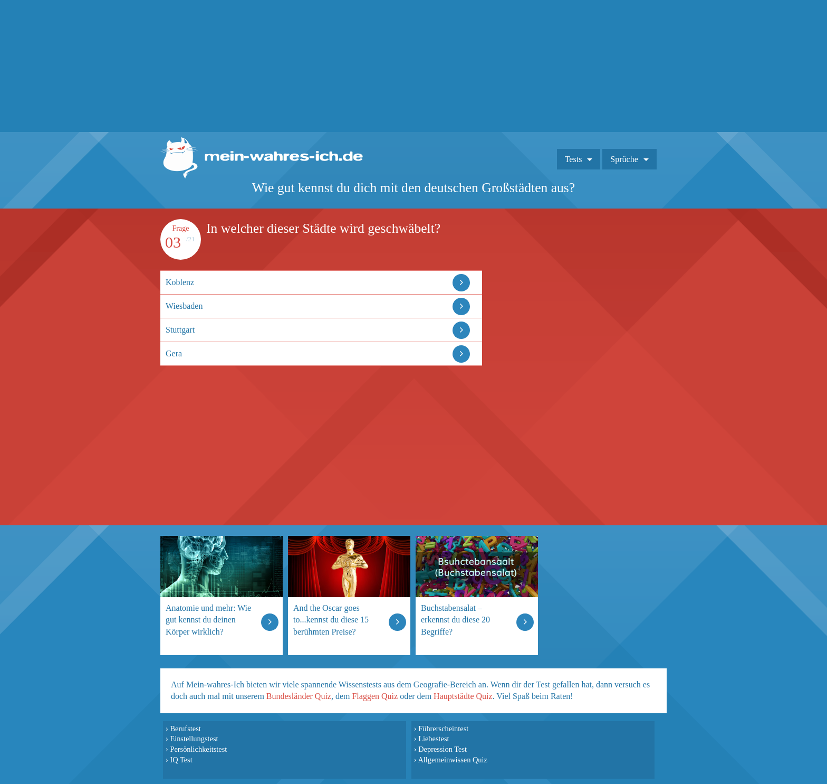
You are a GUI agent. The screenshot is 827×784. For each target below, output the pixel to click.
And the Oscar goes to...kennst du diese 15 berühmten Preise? (331, 619)
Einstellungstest (194, 738)
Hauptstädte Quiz (463, 696)
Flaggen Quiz (375, 696)
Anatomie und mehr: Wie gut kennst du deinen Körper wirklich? (208, 619)
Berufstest (185, 728)
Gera (174, 353)
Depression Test (442, 749)
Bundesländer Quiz (298, 696)
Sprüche (624, 159)
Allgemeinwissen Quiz (452, 759)
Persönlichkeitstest (198, 749)
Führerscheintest (443, 728)
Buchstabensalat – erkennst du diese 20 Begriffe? (455, 619)
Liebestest (433, 738)
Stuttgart (180, 329)
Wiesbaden (184, 305)
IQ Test (181, 759)
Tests (573, 159)
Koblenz (180, 282)
